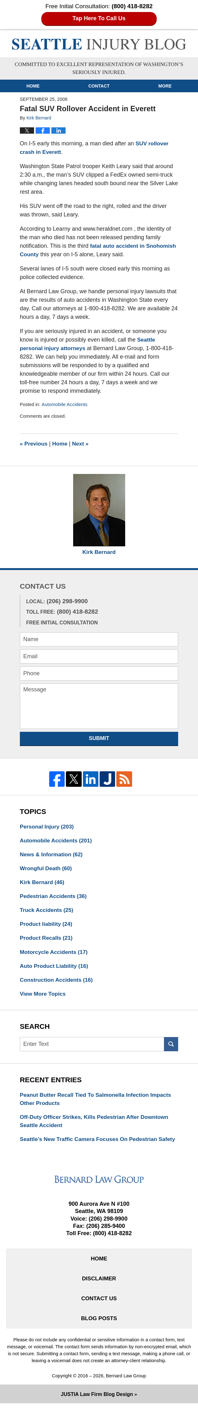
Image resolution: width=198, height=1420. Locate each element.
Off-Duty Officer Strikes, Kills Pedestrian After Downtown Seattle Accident (96, 1126)
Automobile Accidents (65, 404)
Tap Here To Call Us (99, 18)
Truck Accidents (47, 912)
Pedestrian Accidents (54, 898)
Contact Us (99, 1314)
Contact (98, 85)
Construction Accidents (57, 983)
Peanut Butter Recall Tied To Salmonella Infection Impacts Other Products (98, 1103)
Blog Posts (99, 1335)
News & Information (52, 855)
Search (171, 1048)
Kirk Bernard (99, 552)
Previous (34, 444)
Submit (99, 739)
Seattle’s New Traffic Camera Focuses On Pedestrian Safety (91, 1148)
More (165, 85)
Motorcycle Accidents (55, 955)
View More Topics (43, 997)
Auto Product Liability (55, 969)
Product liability (47, 926)
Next (81, 444)
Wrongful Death (47, 869)
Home (33, 85)
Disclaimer (99, 1293)
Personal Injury (48, 827)
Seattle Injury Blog (99, 44)
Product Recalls (47, 941)
